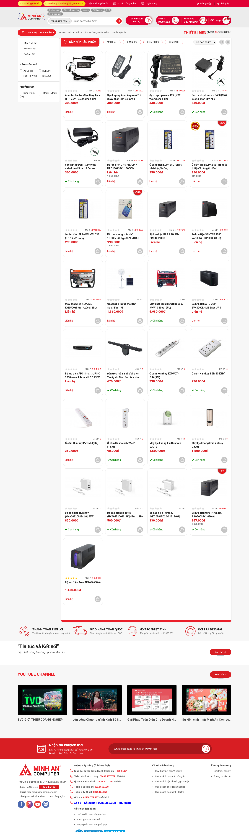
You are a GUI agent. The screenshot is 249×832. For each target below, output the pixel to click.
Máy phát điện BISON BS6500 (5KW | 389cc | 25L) (166, 305)
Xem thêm (221, 652)
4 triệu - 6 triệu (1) (48, 95)
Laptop (86, 10)
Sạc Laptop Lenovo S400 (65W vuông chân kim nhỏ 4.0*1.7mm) (209, 97)
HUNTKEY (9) (28, 76)
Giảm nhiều (153, 42)
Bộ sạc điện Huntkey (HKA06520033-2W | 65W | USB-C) (80, 514)
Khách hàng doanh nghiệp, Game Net (64, 3)
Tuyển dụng (151, 3)
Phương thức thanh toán (89, 819)
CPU (108, 10)
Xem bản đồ (49, 787)
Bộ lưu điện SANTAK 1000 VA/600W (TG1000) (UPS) (206, 236)
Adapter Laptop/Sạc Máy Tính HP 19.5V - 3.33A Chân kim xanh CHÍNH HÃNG (82, 97)
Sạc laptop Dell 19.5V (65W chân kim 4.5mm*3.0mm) (80, 166)
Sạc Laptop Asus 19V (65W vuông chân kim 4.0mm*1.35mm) (164, 97)
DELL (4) (45, 71)
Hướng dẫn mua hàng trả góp (92, 824)
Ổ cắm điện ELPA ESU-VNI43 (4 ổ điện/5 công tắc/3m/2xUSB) (166, 166)
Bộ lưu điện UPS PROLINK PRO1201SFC (164, 236)
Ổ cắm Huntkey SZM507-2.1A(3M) (164, 375)
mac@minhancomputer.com (42, 792)
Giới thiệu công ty (222, 771)
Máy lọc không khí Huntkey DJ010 (165, 445)
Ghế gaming (54, 10)
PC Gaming (97, 10)
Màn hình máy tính (71, 10)
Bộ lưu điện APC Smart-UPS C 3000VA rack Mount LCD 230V (82, 375)
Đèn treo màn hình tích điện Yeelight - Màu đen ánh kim (123, 375)
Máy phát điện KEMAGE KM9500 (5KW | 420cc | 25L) (81, 305)
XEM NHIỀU (132, 42)
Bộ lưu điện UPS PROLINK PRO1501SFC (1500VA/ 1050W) (122, 166)
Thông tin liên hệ (222, 776)
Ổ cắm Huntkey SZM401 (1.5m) (121, 445)
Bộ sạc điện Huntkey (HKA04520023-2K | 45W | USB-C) (125, 514)
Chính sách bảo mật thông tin (170, 776)
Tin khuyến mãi (100, 3)
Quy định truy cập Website (168, 771)
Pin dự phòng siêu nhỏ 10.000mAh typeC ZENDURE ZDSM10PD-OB (123, 236)
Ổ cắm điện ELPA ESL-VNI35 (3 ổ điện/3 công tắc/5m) (209, 166)
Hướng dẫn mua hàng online (91, 814)
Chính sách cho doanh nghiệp (170, 786)
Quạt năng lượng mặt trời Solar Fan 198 (121, 305)
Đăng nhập (206, 3)
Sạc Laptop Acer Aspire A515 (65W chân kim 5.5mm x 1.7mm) (124, 97)
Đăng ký (225, 3)
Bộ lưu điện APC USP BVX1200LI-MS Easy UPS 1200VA (206, 306)
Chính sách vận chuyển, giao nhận (172, 781)
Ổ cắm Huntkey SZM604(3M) (208, 373)
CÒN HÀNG (173, 42)
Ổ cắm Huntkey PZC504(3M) (81, 443)
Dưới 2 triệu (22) (27, 95)
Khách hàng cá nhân (30, 3)
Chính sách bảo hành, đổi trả (169, 792)
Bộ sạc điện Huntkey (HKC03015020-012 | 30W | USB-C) (164, 514)
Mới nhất (112, 42)
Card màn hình (55, 14)
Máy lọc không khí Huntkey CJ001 (207, 445)
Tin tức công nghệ (126, 3)
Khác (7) (45, 76)
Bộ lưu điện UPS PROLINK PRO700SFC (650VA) (207, 514)
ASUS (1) (26, 71)
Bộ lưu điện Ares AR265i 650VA (83, 582)
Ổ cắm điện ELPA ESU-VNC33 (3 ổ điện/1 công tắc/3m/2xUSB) (82, 236)
